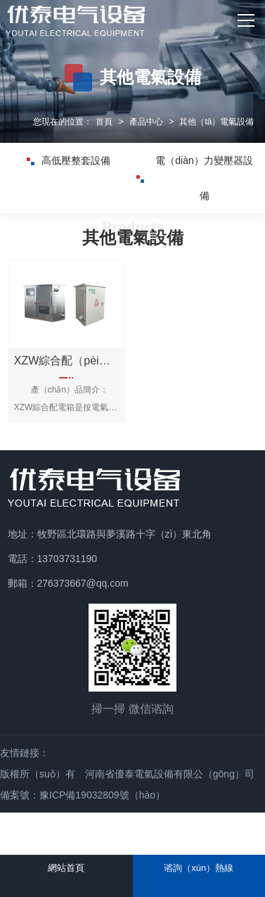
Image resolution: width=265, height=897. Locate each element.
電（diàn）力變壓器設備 (194, 184)
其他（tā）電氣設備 (216, 122)
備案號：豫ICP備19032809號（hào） (82, 795)
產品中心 (146, 122)
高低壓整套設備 (68, 160)
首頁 (104, 122)
